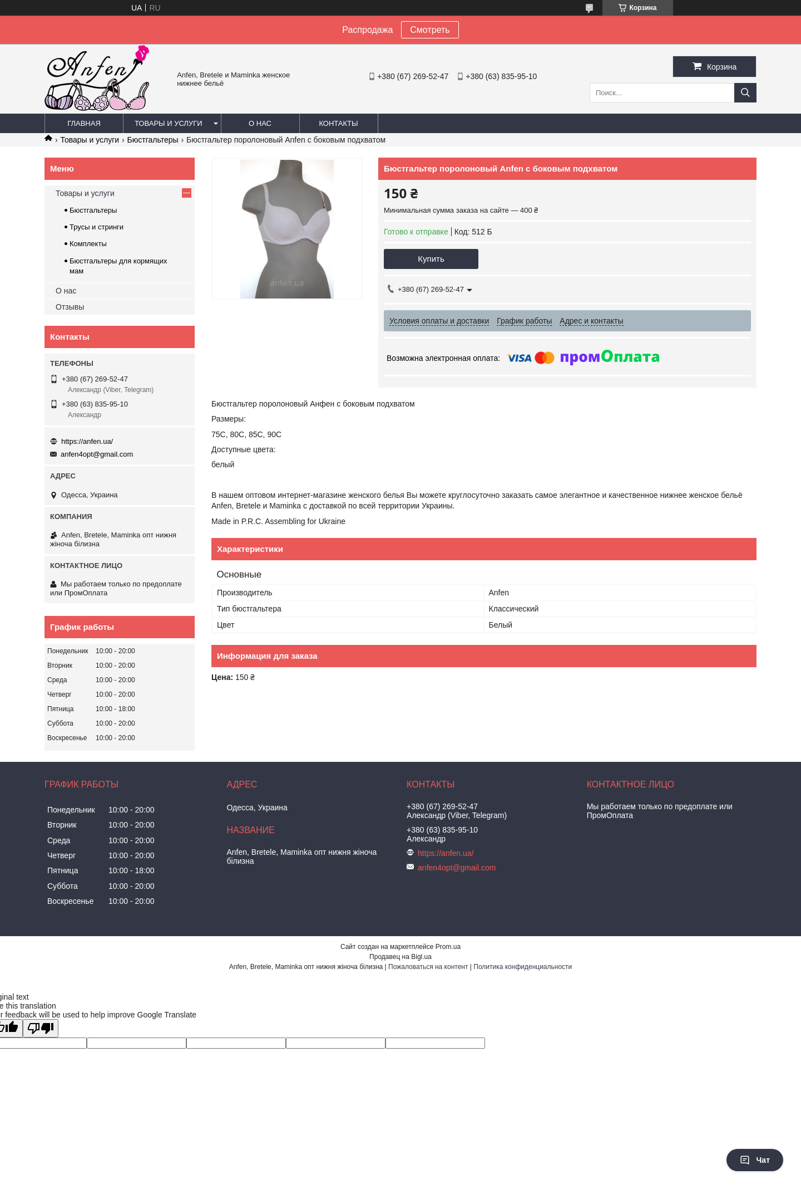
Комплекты (88, 243)
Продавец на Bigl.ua (400, 957)
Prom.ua (448, 947)
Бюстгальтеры (153, 139)
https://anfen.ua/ (87, 441)
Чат (755, 1160)
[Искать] (745, 92)
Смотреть (429, 30)
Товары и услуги (168, 123)
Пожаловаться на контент (428, 967)
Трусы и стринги (96, 227)
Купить (431, 258)
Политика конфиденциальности (522, 967)
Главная (84, 123)
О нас (260, 123)
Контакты (338, 123)
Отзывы (70, 306)
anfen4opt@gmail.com (97, 454)
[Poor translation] (40, 1028)
